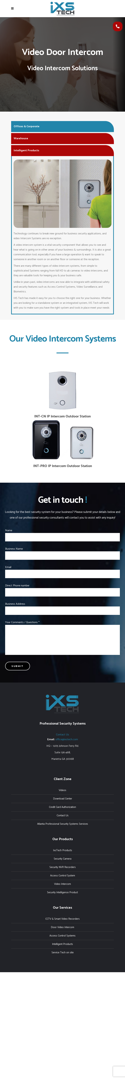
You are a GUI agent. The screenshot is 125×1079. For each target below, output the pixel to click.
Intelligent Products (62, 944)
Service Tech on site (63, 952)
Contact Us (62, 734)
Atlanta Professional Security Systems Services (62, 824)
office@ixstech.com (66, 739)
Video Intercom (62, 884)
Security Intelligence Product (62, 892)
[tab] (62, 126)
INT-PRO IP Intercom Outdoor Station (62, 466)
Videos (62, 790)
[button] (117, 26)
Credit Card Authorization (62, 807)
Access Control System (62, 875)
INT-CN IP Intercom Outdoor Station (62, 416)
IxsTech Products (62, 850)
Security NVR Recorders (62, 867)
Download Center (62, 799)
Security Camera (62, 859)
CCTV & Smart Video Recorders (62, 919)
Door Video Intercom (62, 927)
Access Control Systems (62, 936)
